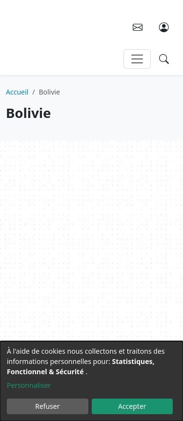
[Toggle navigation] (137, 59)
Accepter (132, 406)
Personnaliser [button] (29, 385)
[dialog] (91, 381)
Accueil (17, 91)
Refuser (47, 406)
